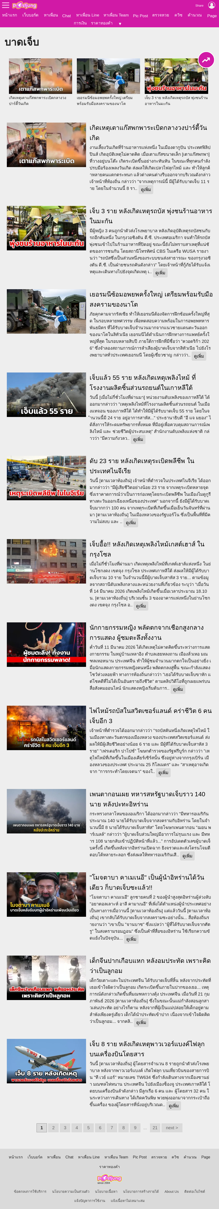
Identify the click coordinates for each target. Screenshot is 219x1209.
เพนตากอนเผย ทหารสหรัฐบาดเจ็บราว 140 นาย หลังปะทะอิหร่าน (147, 797)
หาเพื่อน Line (87, 15)
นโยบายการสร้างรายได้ (141, 1190)
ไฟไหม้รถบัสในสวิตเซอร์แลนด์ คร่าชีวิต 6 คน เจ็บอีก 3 (151, 714)
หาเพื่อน (51, 15)
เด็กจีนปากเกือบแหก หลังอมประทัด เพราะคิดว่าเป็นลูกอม (150, 964)
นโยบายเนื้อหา (106, 1190)
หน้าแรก (9, 15)
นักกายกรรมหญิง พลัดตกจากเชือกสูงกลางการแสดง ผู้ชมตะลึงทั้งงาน (146, 631)
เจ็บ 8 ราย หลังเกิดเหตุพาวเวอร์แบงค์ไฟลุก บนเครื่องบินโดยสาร (147, 1047)
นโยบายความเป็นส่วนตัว (70, 1190)
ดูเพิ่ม (146, 187)
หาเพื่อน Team (116, 15)
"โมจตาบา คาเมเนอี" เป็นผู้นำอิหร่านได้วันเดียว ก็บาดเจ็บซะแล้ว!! (147, 880)
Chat (66, 15)
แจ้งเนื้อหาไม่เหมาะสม (128, 1199)
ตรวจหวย (160, 15)
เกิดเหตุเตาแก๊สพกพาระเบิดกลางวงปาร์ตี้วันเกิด (148, 131)
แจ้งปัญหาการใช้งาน (89, 1199)
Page (212, 15)
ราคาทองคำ (102, 23)
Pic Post (140, 15)
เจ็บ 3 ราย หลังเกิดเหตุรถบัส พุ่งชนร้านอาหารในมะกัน (151, 214)
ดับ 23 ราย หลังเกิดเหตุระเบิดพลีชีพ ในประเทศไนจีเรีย (142, 464)
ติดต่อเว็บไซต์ (194, 1190)
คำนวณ (195, 15)
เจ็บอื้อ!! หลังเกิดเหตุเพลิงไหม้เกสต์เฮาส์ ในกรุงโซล (147, 547)
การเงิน (80, 23)
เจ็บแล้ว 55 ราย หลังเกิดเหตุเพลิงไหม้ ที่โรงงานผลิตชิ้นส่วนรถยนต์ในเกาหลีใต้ (143, 381)
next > (172, 1126)
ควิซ (178, 15)
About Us (172, 1190)
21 (155, 1126)
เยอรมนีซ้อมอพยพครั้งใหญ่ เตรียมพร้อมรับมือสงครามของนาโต (151, 297)
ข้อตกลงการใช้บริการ (30, 1190)
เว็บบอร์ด (30, 15)
